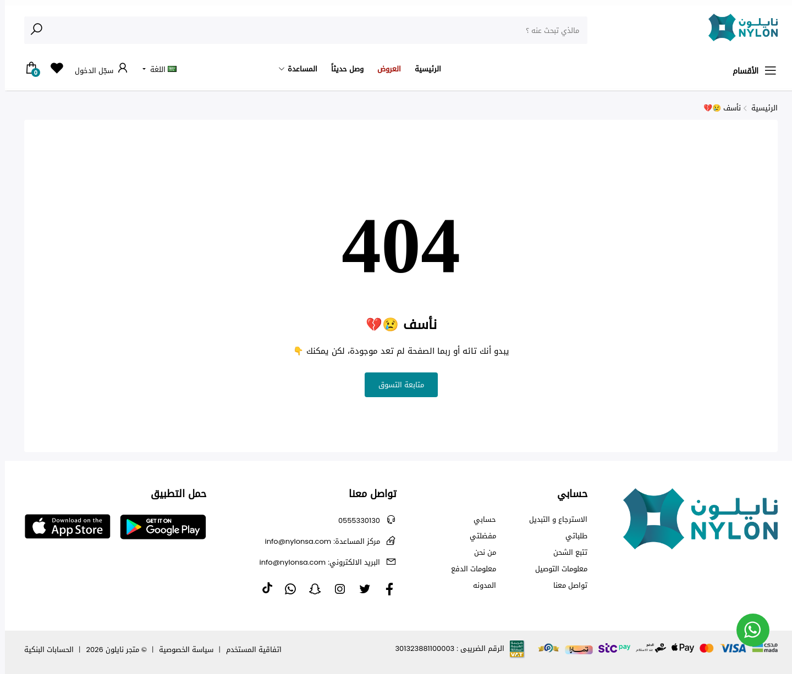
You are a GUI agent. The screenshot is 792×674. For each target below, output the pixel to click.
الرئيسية (423, 69)
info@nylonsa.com (317, 541)
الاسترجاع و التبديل (553, 519)
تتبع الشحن (565, 552)
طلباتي (571, 536)
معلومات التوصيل (556, 569)
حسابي (480, 519)
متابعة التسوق (396, 385)
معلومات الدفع (468, 569)
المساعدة (297, 69)
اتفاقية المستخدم (249, 649)
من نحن (480, 552)
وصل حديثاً (342, 69)
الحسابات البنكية (44, 649)
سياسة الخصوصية (181, 649)
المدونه (479, 585)
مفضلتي (478, 536)
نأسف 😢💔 (717, 108)
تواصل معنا (565, 585)
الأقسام (750, 71)
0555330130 (354, 520)
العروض (384, 69)
